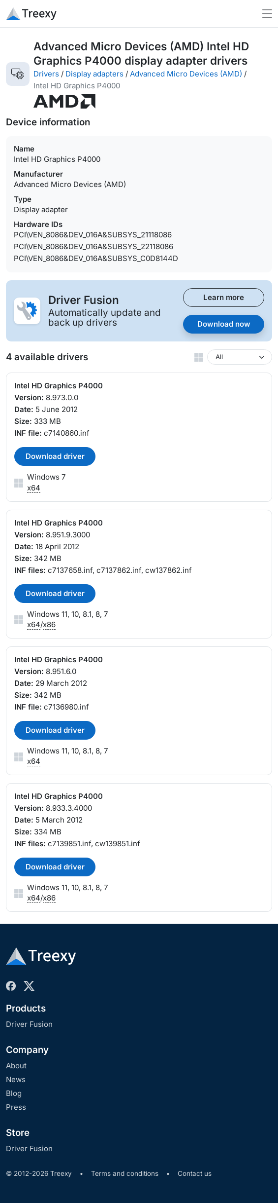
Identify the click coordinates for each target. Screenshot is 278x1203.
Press (16, 1107)
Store (18, 1132)
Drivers (46, 73)
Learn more (223, 297)
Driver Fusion (29, 1024)
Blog (14, 1093)
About (16, 1065)
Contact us (195, 1173)
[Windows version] (239, 357)
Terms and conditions (124, 1173)
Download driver (55, 456)
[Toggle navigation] (267, 13)
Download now (223, 324)
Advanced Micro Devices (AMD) (186, 73)
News (16, 1079)
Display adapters (94, 73)
